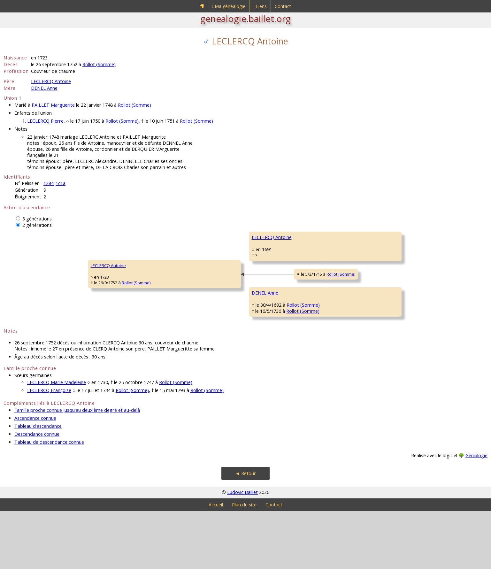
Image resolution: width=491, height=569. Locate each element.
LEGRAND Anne (347, 275)
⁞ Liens (260, 6)
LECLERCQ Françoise (49, 448)
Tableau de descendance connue (49, 500)
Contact (283, 6)
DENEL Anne (44, 88)
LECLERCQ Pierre (45, 121)
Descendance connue (36, 492)
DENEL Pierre (345, 314)
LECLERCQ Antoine (51, 81)
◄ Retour (245, 531)
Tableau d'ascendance (38, 484)
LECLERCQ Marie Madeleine (56, 440)
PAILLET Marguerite (53, 105)
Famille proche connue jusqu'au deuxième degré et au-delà (77, 468)
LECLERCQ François (351, 237)
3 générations (37, 219)
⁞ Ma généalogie (228, 6)
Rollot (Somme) (99, 64)
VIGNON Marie (347, 352)
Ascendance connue (35, 476)
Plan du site (244, 563)
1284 (48, 183)
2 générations (37, 225)
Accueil (216, 563)
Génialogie (476, 514)
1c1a (60, 183)
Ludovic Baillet (242, 550)
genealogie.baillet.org (245, 18)
